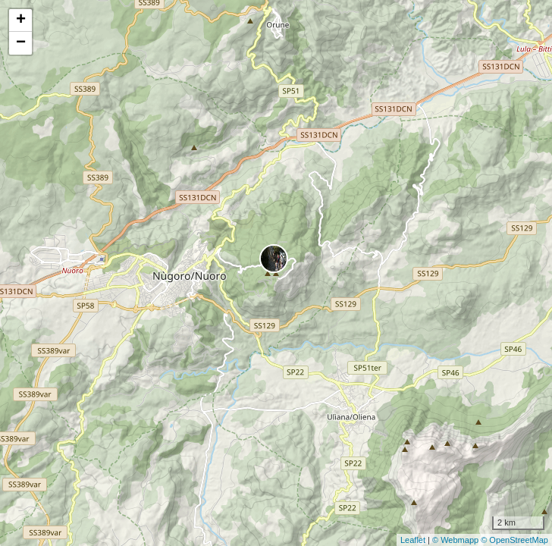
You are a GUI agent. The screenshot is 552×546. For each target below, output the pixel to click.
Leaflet (412, 539)
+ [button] (21, 20)
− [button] (21, 43)
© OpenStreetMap (514, 539)
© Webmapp (456, 539)
